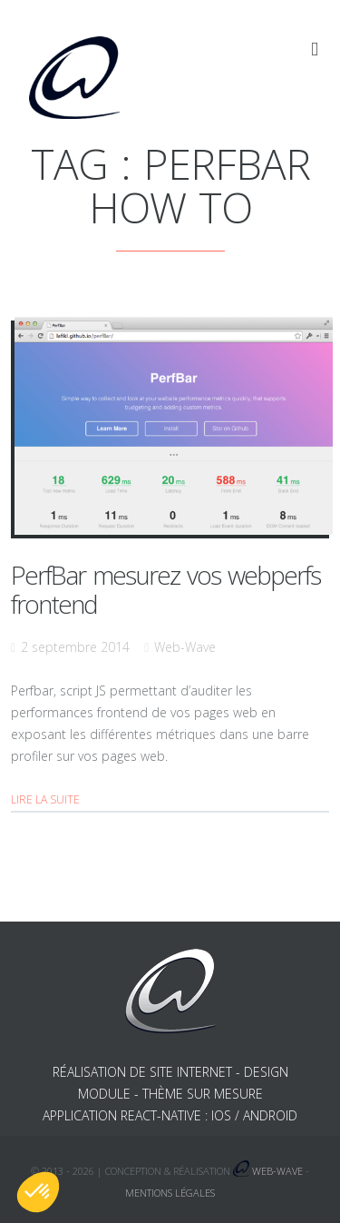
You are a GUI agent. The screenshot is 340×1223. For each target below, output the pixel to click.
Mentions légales (170, 1192)
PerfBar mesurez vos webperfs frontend (165, 589)
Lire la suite (45, 799)
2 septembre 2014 (75, 647)
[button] (38, 1192)
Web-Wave (185, 647)
